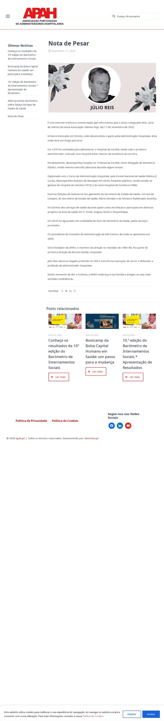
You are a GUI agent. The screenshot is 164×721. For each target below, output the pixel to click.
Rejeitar (132, 714)
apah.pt (20, 438)
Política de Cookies (93, 716)
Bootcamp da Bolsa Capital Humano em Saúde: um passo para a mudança (100, 351)
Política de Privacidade (31, 421)
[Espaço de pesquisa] (134, 16)
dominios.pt (92, 438)
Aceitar (151, 714)
